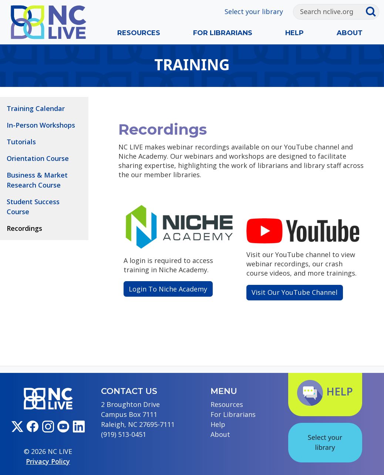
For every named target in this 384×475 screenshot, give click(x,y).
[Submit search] (372, 12)
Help (294, 33)
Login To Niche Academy (168, 288)
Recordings (24, 228)
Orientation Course (38, 158)
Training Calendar (36, 108)
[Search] (329, 12)
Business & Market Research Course (37, 180)
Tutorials (21, 141)
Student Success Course (33, 206)
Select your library (254, 11)
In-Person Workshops (41, 125)
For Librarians (222, 33)
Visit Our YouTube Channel (294, 292)
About (350, 33)
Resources (138, 33)
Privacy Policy (48, 461)
